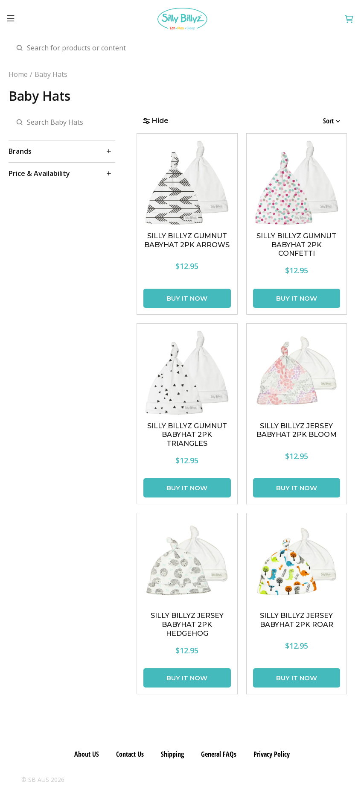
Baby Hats (51, 74)
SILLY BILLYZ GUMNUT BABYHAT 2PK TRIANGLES (187, 435)
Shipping (172, 754)
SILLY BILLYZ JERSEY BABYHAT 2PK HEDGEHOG (187, 625)
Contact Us (130, 754)
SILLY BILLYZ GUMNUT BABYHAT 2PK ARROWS (187, 240)
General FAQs (218, 754)
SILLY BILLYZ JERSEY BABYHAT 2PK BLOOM (296, 430)
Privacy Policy (271, 754)
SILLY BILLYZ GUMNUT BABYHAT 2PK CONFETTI (296, 245)
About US (86, 754)
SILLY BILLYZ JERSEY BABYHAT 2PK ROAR (296, 620)
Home (18, 74)
